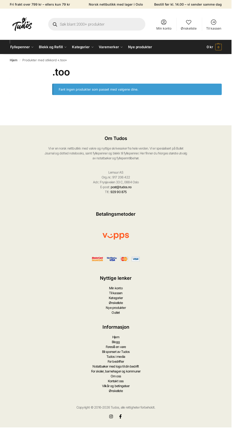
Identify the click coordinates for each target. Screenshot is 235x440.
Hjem (13, 60)
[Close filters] (42, 69)
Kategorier (116, 298)
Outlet (116, 312)
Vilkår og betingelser (115, 386)
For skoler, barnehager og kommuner (116, 371)
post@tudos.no (121, 187)
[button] (214, 47)
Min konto (163, 24)
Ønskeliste (189, 24)
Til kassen (213, 24)
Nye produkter (116, 308)
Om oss (116, 376)
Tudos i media (115, 356)
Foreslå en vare (116, 347)
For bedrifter (116, 361)
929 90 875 (118, 192)
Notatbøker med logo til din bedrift (115, 366)
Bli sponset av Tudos (116, 352)
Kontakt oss (115, 381)
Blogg (116, 342)
